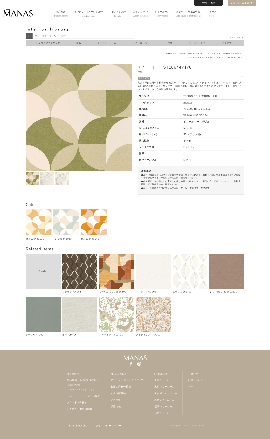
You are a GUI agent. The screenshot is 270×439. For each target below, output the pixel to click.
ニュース (211, 13)
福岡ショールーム (164, 406)
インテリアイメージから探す (83, 395)
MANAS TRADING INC (193, 425)
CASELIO (220, 57)
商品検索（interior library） (83, 380)
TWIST (230, 57)
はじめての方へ (75, 385)
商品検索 (61, 13)
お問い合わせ (208, 2)
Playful (226, 53)
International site (77, 425)
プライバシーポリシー (108, 425)
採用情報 (116, 406)
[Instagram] (139, 363)
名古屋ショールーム (165, 393)
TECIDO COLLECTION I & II (208, 53)
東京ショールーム (164, 380)
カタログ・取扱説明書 (188, 13)
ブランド (117, 13)
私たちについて (140, 13)
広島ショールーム (164, 399)
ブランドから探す (77, 402)
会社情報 (116, 399)
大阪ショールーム (164, 386)
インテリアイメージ (88, 13)
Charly (239, 57)
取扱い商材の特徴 (121, 386)
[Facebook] (131, 363)
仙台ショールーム (164, 413)
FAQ (190, 386)
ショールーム (162, 13)
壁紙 (190, 53)
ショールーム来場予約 (242, 2)
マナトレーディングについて (127, 380)
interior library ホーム (176, 53)
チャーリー (237, 53)
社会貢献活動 (118, 393)
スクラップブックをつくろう (81, 389)
